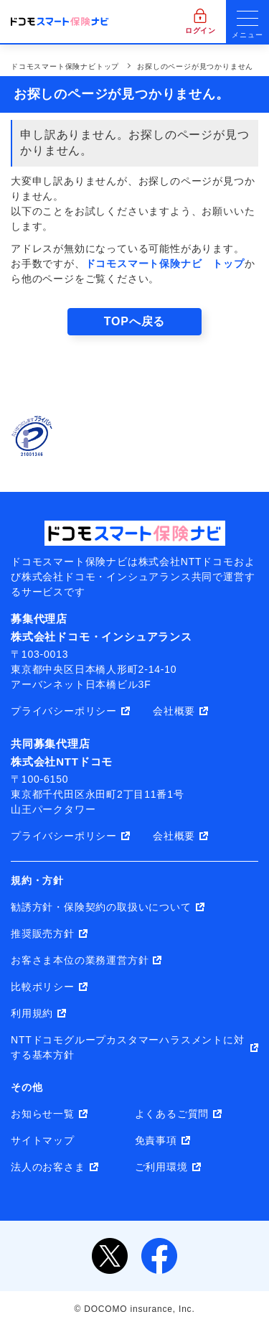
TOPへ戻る (134, 321)
